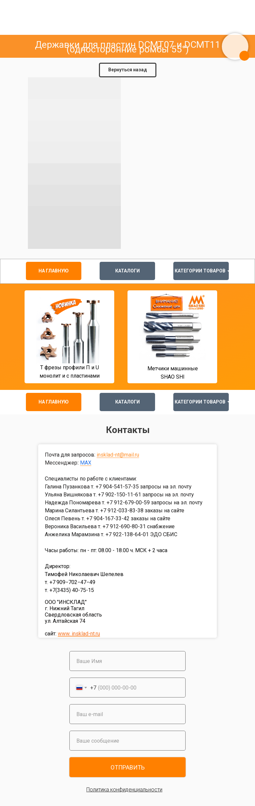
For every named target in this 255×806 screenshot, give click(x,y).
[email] (127, 714)
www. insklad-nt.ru (79, 633)
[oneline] (127, 741)
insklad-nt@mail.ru (118, 455)
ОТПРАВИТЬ (128, 767)
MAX (85, 463)
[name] (127, 661)
